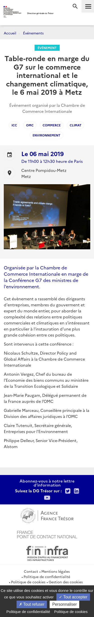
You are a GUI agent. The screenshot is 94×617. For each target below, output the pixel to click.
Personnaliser (64, 604)
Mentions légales (55, 571)
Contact (31, 571)
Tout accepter (73, 597)
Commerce (52, 125)
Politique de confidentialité (47, 576)
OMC (30, 125)
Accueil (10, 32)
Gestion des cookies (66, 581)
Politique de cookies (28, 581)
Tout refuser (32, 604)
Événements (33, 32)
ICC (14, 125)
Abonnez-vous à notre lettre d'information (47, 483)
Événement (47, 47)
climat (75, 125)
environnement (46, 135)
